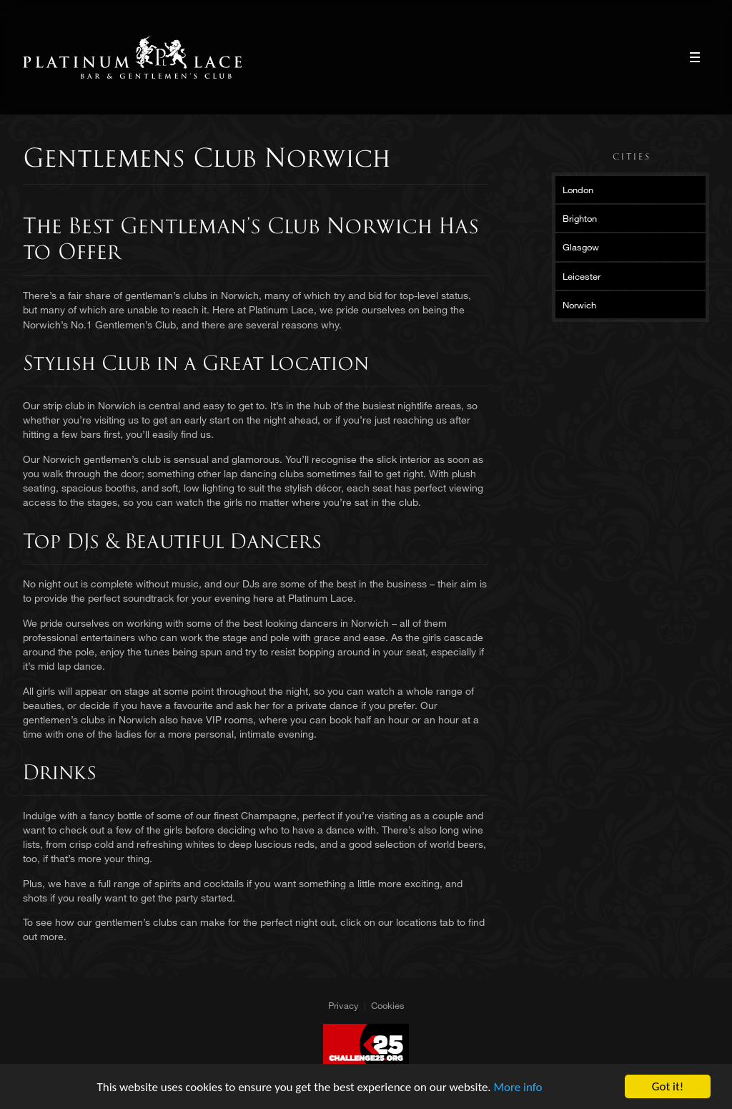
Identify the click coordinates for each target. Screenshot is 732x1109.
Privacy (343, 1005)
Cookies (388, 1005)
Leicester (581, 276)
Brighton (580, 218)
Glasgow (581, 247)
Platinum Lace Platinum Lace (132, 57)
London (578, 189)
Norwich (579, 305)
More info (518, 1087)
